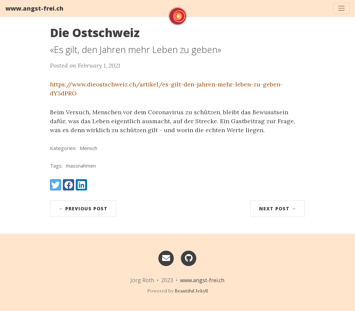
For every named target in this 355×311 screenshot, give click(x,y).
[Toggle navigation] (341, 8)
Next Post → (277, 208)
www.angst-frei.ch (34, 8)
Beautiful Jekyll (191, 291)
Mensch (88, 148)
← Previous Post (83, 208)
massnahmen (81, 165)
